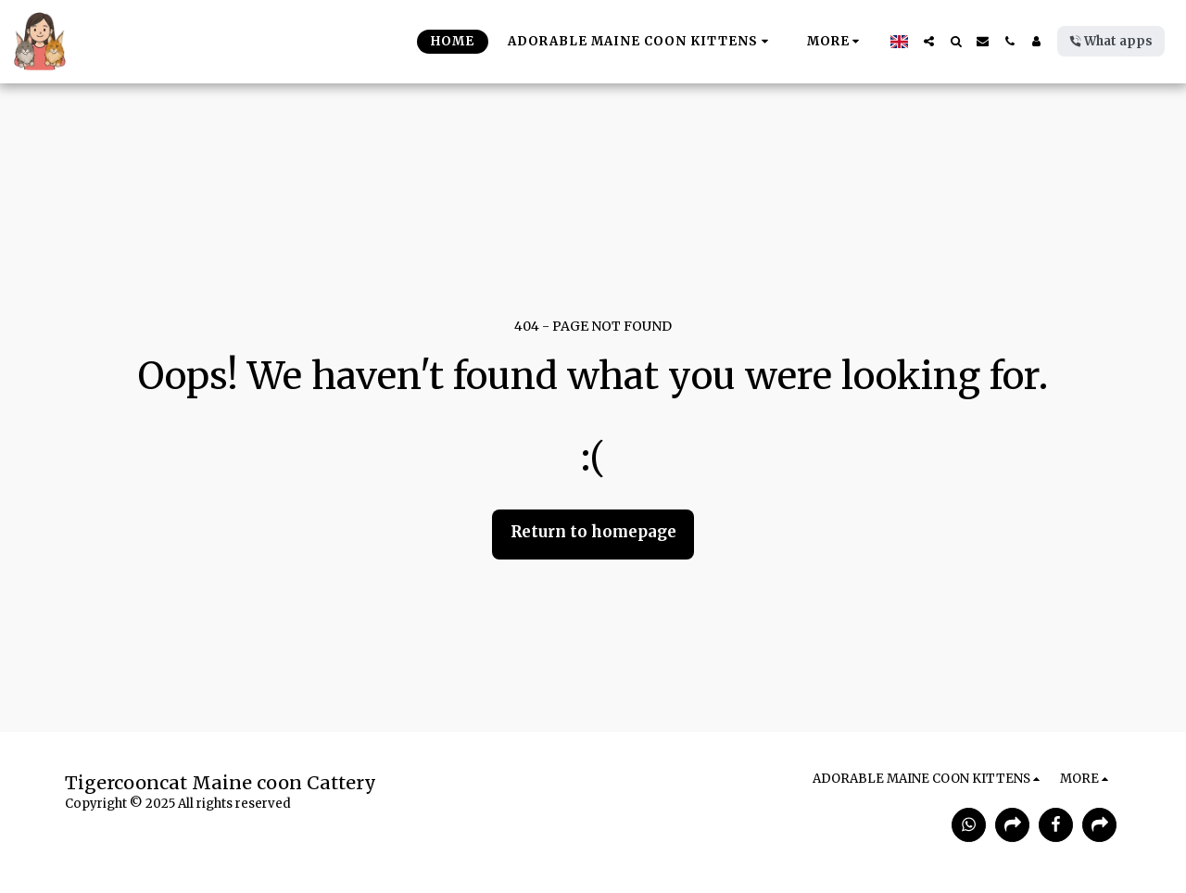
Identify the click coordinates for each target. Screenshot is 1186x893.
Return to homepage (593, 532)
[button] (928, 41)
